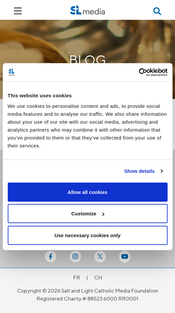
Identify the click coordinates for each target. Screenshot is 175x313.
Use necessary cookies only (87, 235)
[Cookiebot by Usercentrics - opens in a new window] (138, 72)
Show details (139, 171)
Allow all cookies (87, 192)
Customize (87, 213)
